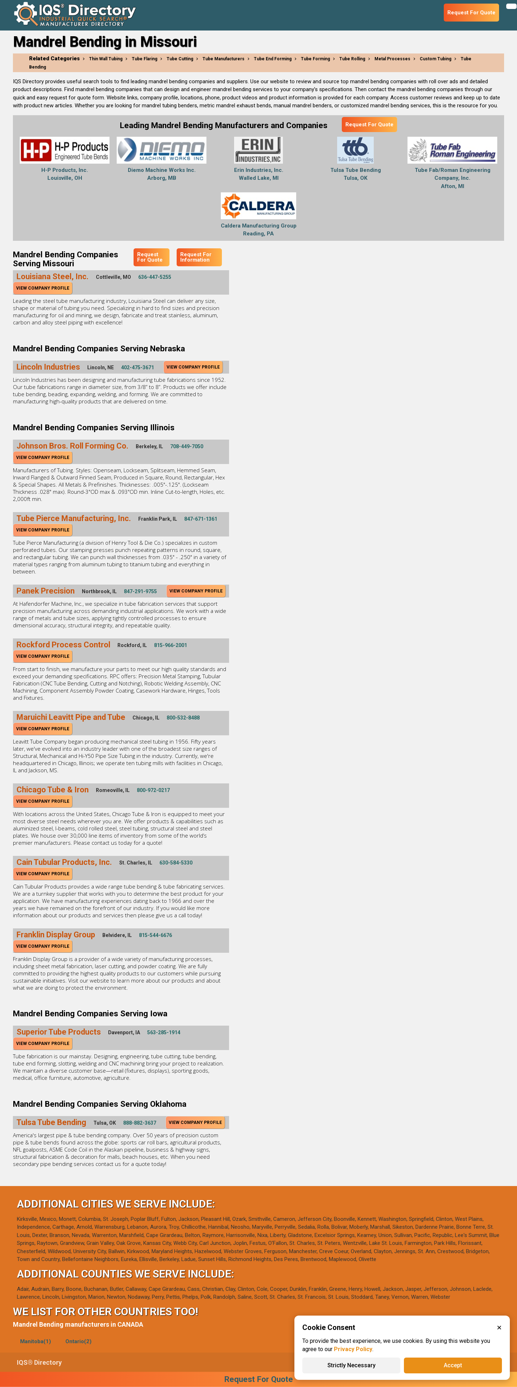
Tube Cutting (180, 58)
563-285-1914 (163, 1032)
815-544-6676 (155, 935)
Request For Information (195, 257)
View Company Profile (42, 288)
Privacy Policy (353, 1349)
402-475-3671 (137, 367)
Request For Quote (369, 124)
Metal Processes (392, 58)
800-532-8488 (183, 718)
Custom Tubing (435, 58)
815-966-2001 (170, 645)
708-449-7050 (186, 446)
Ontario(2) (78, 1341)
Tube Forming (315, 58)
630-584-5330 (175, 863)
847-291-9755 (140, 591)
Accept (453, 1365)
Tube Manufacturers (223, 58)
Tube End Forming (273, 58)
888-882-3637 (139, 1123)
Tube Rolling (352, 58)
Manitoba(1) (35, 1341)
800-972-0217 (153, 790)
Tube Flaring (144, 58)
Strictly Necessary (351, 1365)
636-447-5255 (154, 277)
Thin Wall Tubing (105, 58)
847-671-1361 (200, 519)
